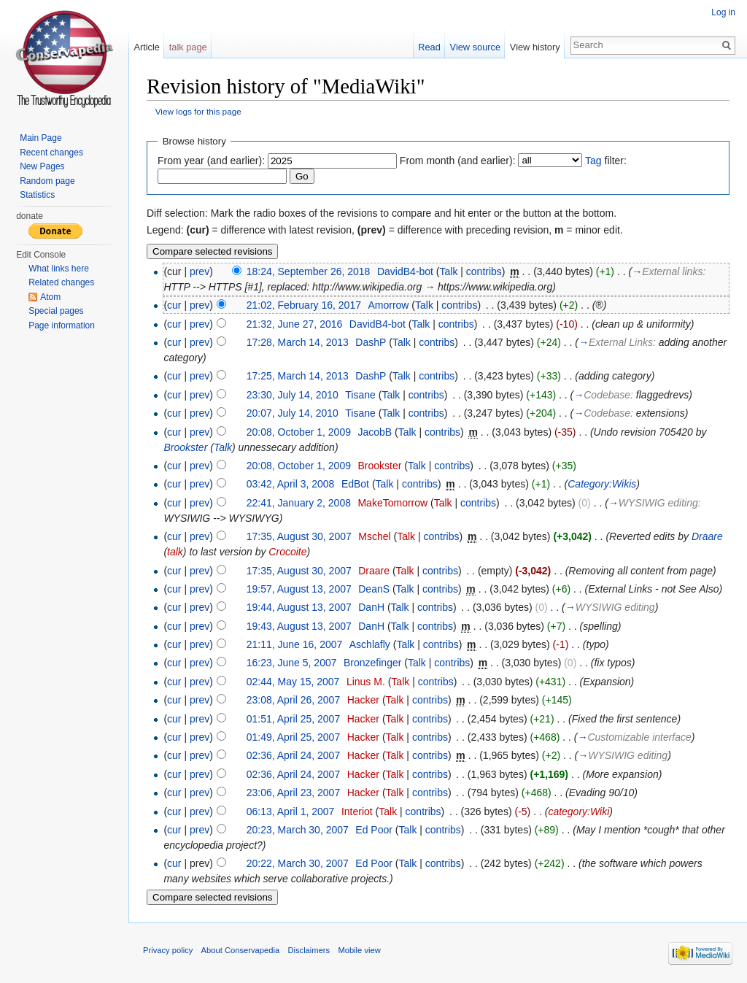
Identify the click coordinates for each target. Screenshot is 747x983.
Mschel (374, 536)
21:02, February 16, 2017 (304, 305)
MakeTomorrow (392, 503)
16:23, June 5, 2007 (292, 662)
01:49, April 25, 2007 (293, 737)
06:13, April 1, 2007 (291, 811)
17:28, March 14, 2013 (298, 342)
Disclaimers (308, 950)
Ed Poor (373, 830)
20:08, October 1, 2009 (299, 432)
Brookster (185, 447)
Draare (707, 536)
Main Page (40, 138)
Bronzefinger (372, 662)
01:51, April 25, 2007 (293, 719)
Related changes (61, 282)
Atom (50, 297)
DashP (370, 342)
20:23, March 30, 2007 (298, 830)
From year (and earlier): (211, 160)
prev (199, 271)
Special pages (55, 311)
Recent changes (51, 152)
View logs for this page (198, 111)
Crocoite (287, 552)
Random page (47, 181)
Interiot (357, 811)
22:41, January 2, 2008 (299, 503)
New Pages (42, 166)
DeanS (374, 589)
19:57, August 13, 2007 (299, 589)
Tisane (360, 395)
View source (475, 47)
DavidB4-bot (405, 271)
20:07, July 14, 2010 (292, 413)
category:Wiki (578, 811)
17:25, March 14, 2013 (298, 376)
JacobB (374, 432)
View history (535, 47)
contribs (484, 271)
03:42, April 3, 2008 (291, 484)
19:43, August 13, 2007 (299, 626)
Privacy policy (168, 950)
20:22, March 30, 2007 (298, 863)
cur (174, 305)
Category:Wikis (602, 484)
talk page (188, 47)
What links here (58, 268)
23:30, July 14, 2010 (292, 395)
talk (175, 552)
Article (146, 47)
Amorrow (388, 305)
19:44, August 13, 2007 (299, 607)
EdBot (355, 484)
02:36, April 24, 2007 (293, 755)
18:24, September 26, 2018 (309, 271)
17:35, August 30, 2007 (299, 536)
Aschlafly (369, 644)
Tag (593, 160)
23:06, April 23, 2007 (293, 792)
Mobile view (359, 950)
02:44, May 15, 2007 (293, 681)
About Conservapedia (240, 950)
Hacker (363, 700)
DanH (371, 607)
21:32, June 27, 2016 (295, 324)
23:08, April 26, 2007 (293, 700)
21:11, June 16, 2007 (295, 644)
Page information (61, 325)
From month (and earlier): (458, 160)
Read (429, 47)
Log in (723, 12)
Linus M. (366, 681)
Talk (449, 271)
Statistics (37, 195)
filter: (606, 160)
